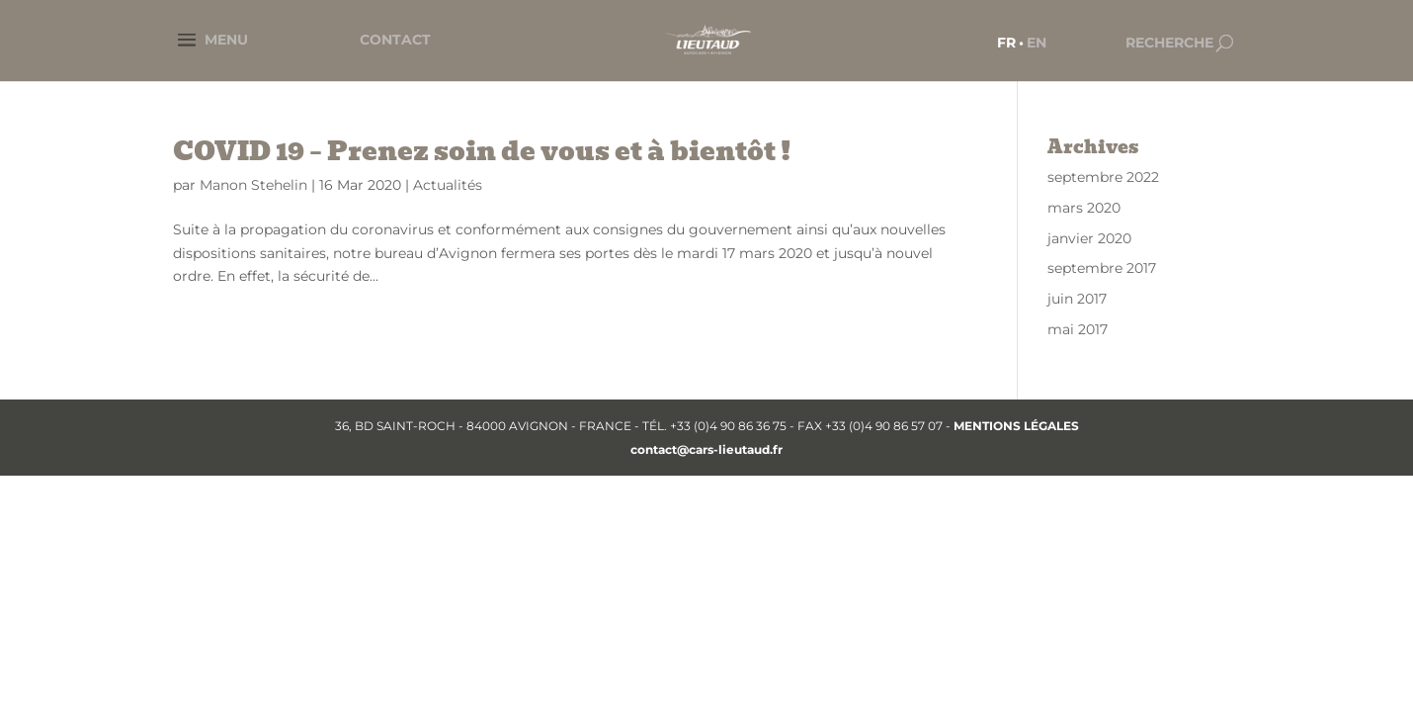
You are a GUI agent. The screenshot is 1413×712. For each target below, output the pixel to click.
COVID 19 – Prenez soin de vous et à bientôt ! (481, 151)
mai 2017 (1077, 329)
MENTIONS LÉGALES (1016, 425)
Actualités (447, 185)
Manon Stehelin (253, 185)
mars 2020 (1084, 208)
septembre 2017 (1101, 268)
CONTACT (395, 39)
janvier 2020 (1089, 238)
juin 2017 (1077, 299)
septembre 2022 (1103, 177)
